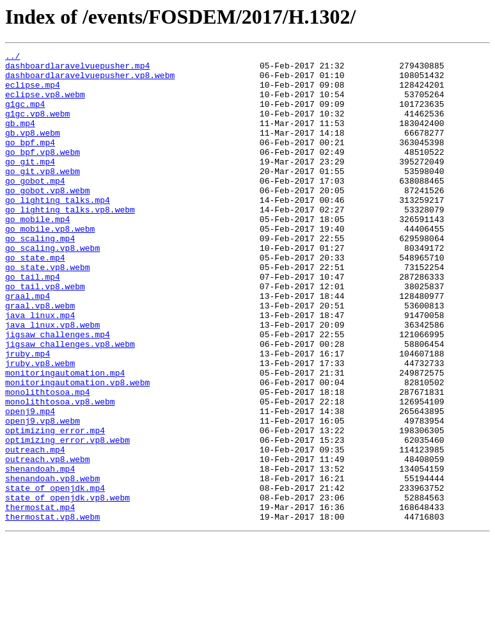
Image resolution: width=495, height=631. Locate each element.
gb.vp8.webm (32, 150)
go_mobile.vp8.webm (50, 265)
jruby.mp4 (27, 414)
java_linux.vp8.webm (52, 380)
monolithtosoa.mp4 (47, 461)
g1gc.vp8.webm (37, 126)
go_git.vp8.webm (42, 196)
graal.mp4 (27, 345)
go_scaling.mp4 (40, 276)
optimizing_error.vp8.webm (67, 518)
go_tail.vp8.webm (45, 334)
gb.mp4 (20, 138)
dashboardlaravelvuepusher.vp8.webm (90, 80)
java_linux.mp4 (40, 368)
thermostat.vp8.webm (52, 610)
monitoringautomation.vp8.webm (77, 449)
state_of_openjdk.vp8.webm (67, 587)
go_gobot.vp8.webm (47, 219)
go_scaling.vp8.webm (52, 288)
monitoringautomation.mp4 (65, 437)
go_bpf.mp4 (30, 161)
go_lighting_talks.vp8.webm (70, 242)
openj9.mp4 (30, 484)
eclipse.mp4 (32, 92)
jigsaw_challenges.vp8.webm (70, 403)
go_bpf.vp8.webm (42, 173)
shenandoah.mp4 (40, 553)
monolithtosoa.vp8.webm (60, 472)
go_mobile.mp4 (37, 253)
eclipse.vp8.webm (45, 103)
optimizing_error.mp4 (55, 507)
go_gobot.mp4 (35, 207)
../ (12, 57)
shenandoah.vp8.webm (52, 564)
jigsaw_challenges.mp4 (57, 391)
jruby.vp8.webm (40, 426)
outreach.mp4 (35, 530)
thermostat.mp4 (40, 599)
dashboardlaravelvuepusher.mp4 (77, 69)
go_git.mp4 (30, 184)
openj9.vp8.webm (42, 495)
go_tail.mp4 (32, 322)
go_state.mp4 (35, 299)
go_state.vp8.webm (47, 311)
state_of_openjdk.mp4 (55, 576)
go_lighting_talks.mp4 (57, 230)
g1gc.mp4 (25, 115)
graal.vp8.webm (40, 357)
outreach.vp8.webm (47, 541)
